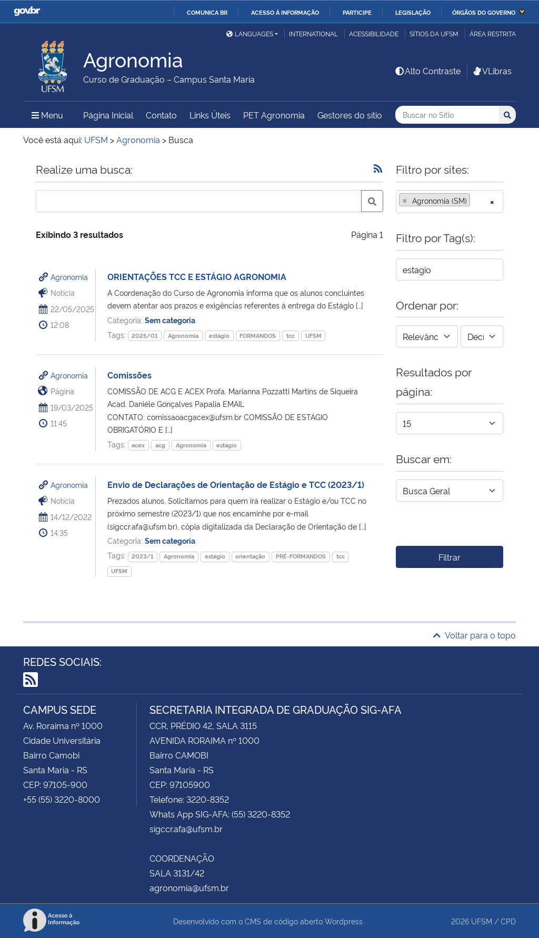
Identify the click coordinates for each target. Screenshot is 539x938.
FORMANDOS (257, 336)
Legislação (413, 12)
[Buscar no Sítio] (447, 115)
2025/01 (144, 336)
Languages (249, 33)
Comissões (129, 375)
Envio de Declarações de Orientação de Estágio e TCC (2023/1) (235, 484)
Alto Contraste (427, 70)
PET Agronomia (274, 115)
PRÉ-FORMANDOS (301, 556)
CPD (508, 921)
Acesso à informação (285, 12)
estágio (219, 336)
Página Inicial (108, 115)
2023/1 (142, 556)
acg (160, 445)
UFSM (313, 336)
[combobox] (449, 201)
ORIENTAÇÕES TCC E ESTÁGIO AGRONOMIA (196, 276)
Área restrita (493, 33)
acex (138, 445)
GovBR (27, 11)
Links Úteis (210, 115)
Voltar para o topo (474, 635)
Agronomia (69, 277)
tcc (290, 336)
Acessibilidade (373, 33)
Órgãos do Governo (483, 12)
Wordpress (344, 921)
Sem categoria (170, 320)
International (313, 33)
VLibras (492, 70)
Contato (161, 115)
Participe (357, 12)
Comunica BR (207, 12)
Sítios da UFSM (434, 33)
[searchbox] (476, 200)
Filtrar (449, 557)
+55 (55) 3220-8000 (61, 799)
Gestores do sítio (349, 115)
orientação (250, 556)
